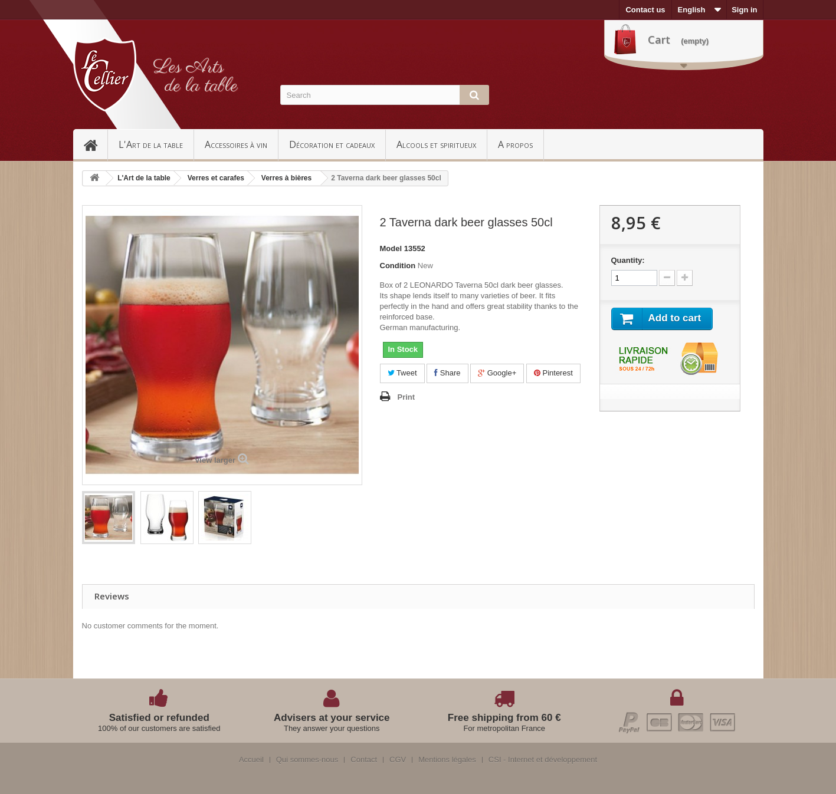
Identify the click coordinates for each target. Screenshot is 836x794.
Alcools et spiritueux (436, 144)
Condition (398, 265)
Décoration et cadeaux (332, 144)
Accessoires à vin (236, 144)
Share (447, 372)
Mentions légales (447, 760)
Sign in (744, 9)
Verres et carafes (216, 178)
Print (406, 397)
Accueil (95, 144)
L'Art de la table (151, 144)
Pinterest (553, 372)
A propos (515, 144)
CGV (397, 760)
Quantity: (628, 260)
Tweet (402, 372)
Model (391, 248)
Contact (363, 760)
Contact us (645, 9)
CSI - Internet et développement (543, 760)
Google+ (497, 372)
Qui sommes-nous (307, 760)
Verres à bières (286, 178)
